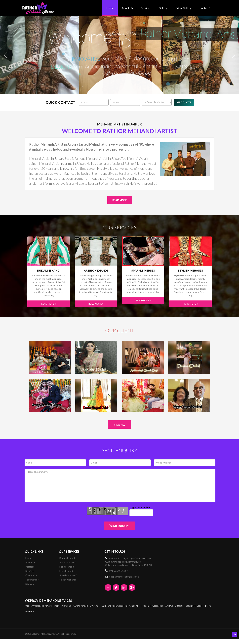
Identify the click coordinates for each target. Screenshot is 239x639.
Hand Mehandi (66, 566)
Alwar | (76, 605)
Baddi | (200, 605)
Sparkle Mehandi (68, 575)
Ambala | (85, 605)
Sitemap (29, 583)
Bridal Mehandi (49, 270)
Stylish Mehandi (190, 270)
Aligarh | (57, 605)
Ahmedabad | (38, 605)
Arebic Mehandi (96, 270)
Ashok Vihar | (135, 605)
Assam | (147, 605)
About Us (127, 7)
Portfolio (30, 566)
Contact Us (205, 7)
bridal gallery (183, 7)
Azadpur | (180, 605)
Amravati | (95, 605)
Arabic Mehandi (67, 562)
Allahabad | (67, 605)
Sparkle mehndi (143, 270)
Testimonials (32, 579)
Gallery (163, 7)
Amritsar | (106, 605)
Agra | (28, 605)
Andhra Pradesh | (120, 605)
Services (146, 7)
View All (119, 424)
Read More (119, 200)
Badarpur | (191, 605)
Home (110, 7)
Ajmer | (48, 605)
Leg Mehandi (66, 571)
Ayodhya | (170, 605)
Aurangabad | (158, 605)
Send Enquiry (119, 525)
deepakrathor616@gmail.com (124, 576)
